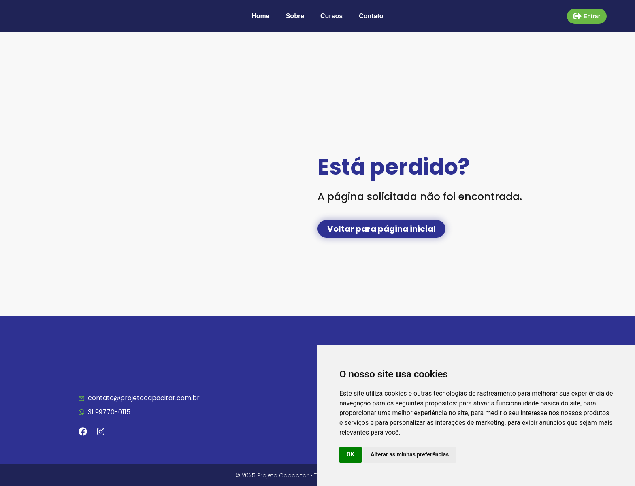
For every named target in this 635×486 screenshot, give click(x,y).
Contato (371, 16)
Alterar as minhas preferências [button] (410, 454)
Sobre (295, 16)
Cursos (331, 16)
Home (260, 16)
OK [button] (350, 454)
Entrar (592, 16)
